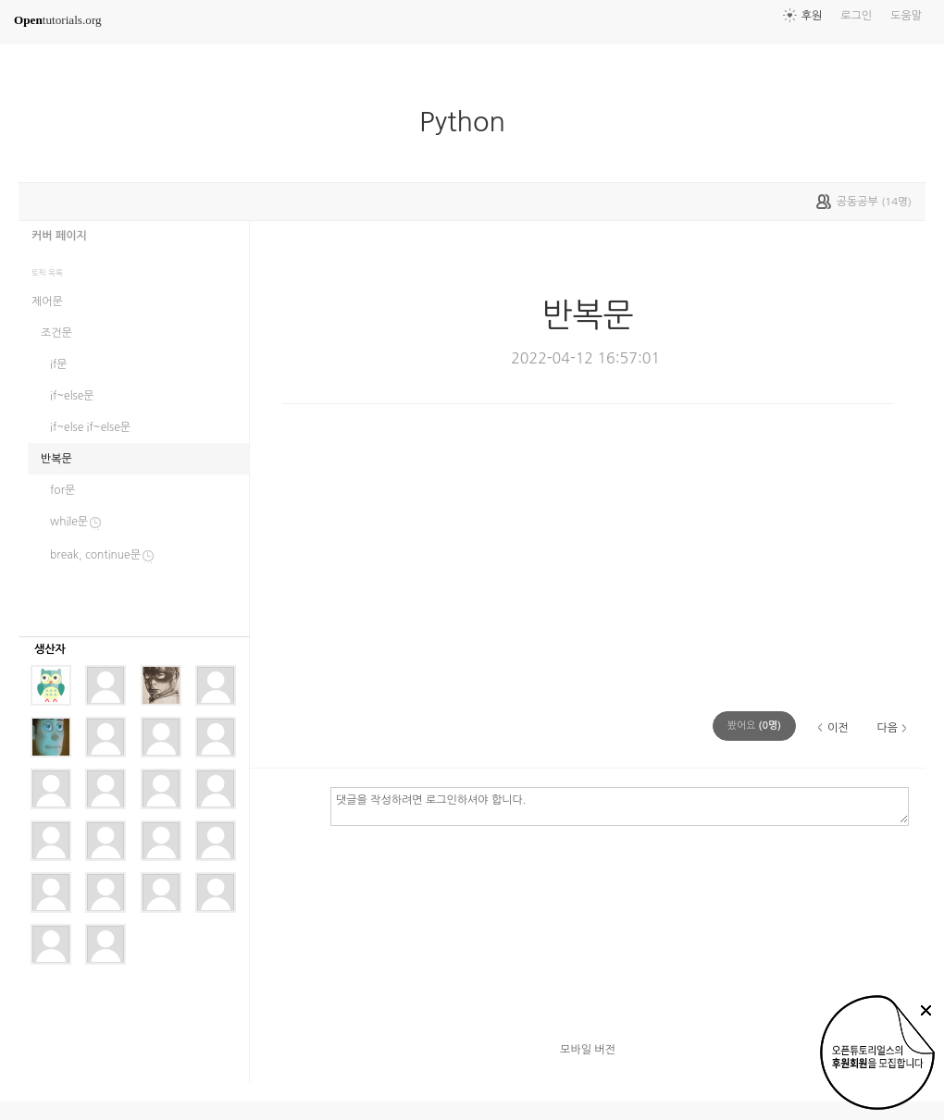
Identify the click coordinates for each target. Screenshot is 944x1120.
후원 (812, 15)
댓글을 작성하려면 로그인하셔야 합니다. (619, 805)
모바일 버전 (587, 1049)
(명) (754, 725)
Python (469, 122)
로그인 (856, 15)
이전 (838, 727)
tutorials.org (58, 20)
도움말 (906, 15)
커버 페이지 (59, 235)
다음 (887, 727)
